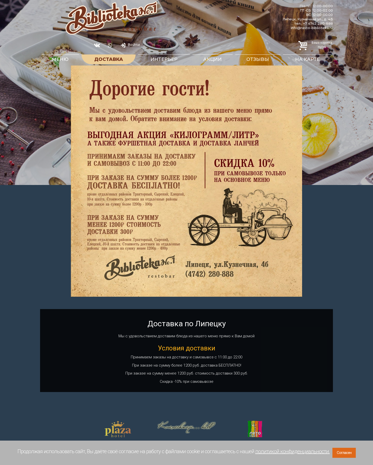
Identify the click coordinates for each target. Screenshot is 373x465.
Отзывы (257, 59)
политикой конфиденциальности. (292, 451)
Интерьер (164, 59)
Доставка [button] (108, 59)
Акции (212, 59)
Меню (60, 59)
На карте (307, 59)
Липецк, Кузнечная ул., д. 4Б (308, 19)
